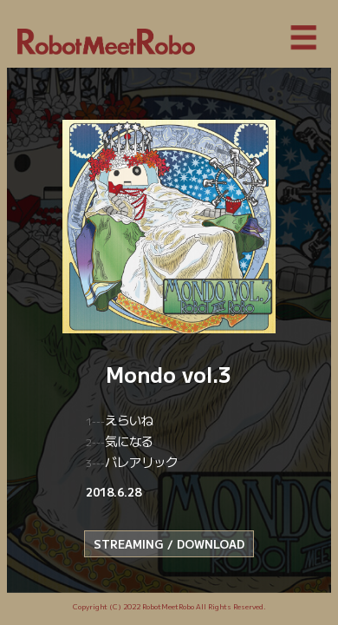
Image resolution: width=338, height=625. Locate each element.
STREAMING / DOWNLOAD (169, 544)
